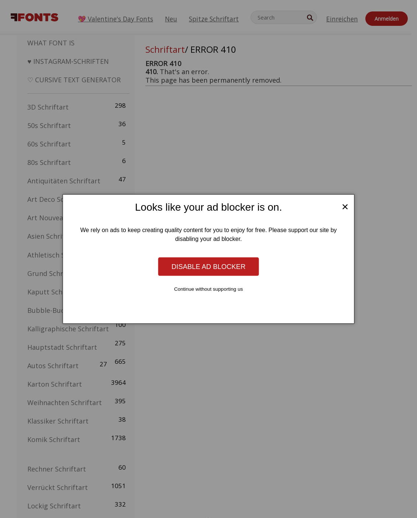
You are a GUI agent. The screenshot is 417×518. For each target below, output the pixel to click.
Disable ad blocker (208, 266)
